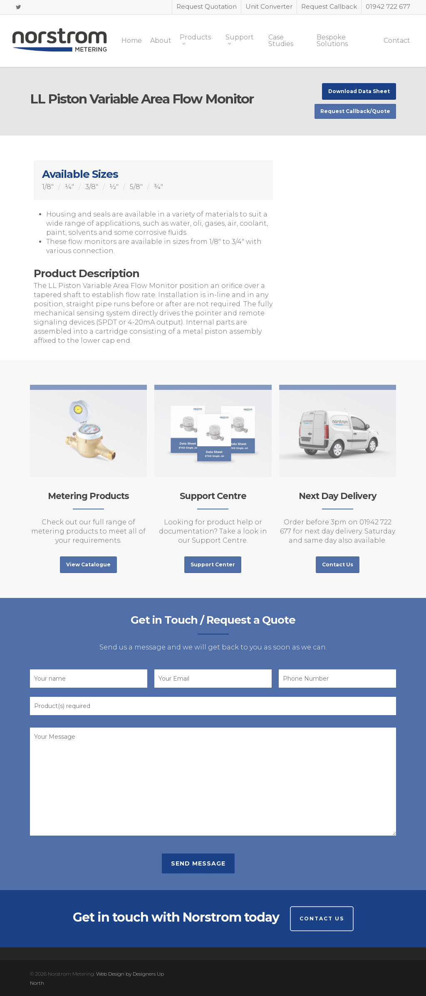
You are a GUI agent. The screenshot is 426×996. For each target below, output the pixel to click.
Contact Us (322, 918)
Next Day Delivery (337, 496)
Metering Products (88, 496)
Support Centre (213, 496)
